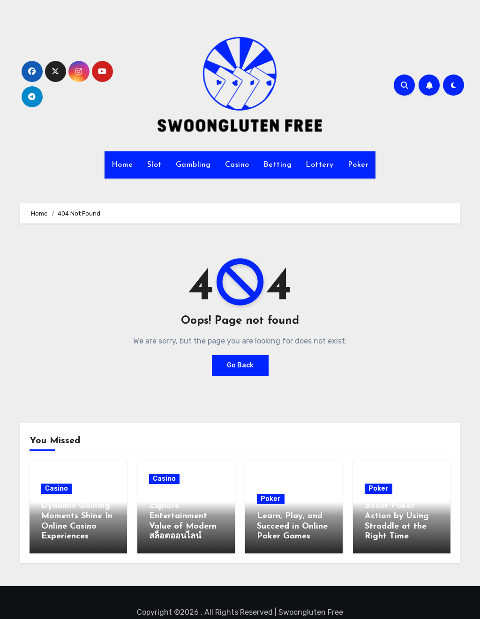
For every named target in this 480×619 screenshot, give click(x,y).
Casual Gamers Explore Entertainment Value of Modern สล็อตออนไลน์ (183, 516)
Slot (154, 165)
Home (122, 165)
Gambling (193, 165)
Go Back (240, 365)
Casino (237, 165)
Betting (277, 165)
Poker (358, 165)
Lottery (320, 165)
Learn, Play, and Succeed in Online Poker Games (292, 526)
